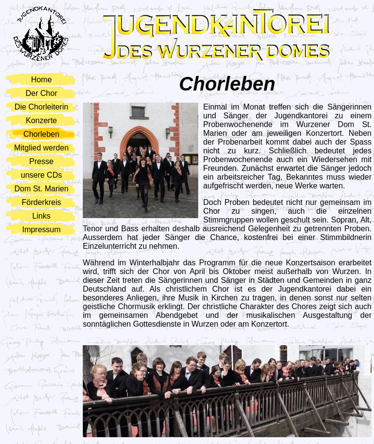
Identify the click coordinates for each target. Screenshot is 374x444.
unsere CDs (41, 175)
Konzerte (41, 120)
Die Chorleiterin (41, 107)
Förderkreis (41, 202)
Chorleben (41, 134)
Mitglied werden (41, 148)
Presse (41, 161)
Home (41, 79)
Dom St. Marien (41, 189)
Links (41, 216)
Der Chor (41, 93)
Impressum (41, 229)
